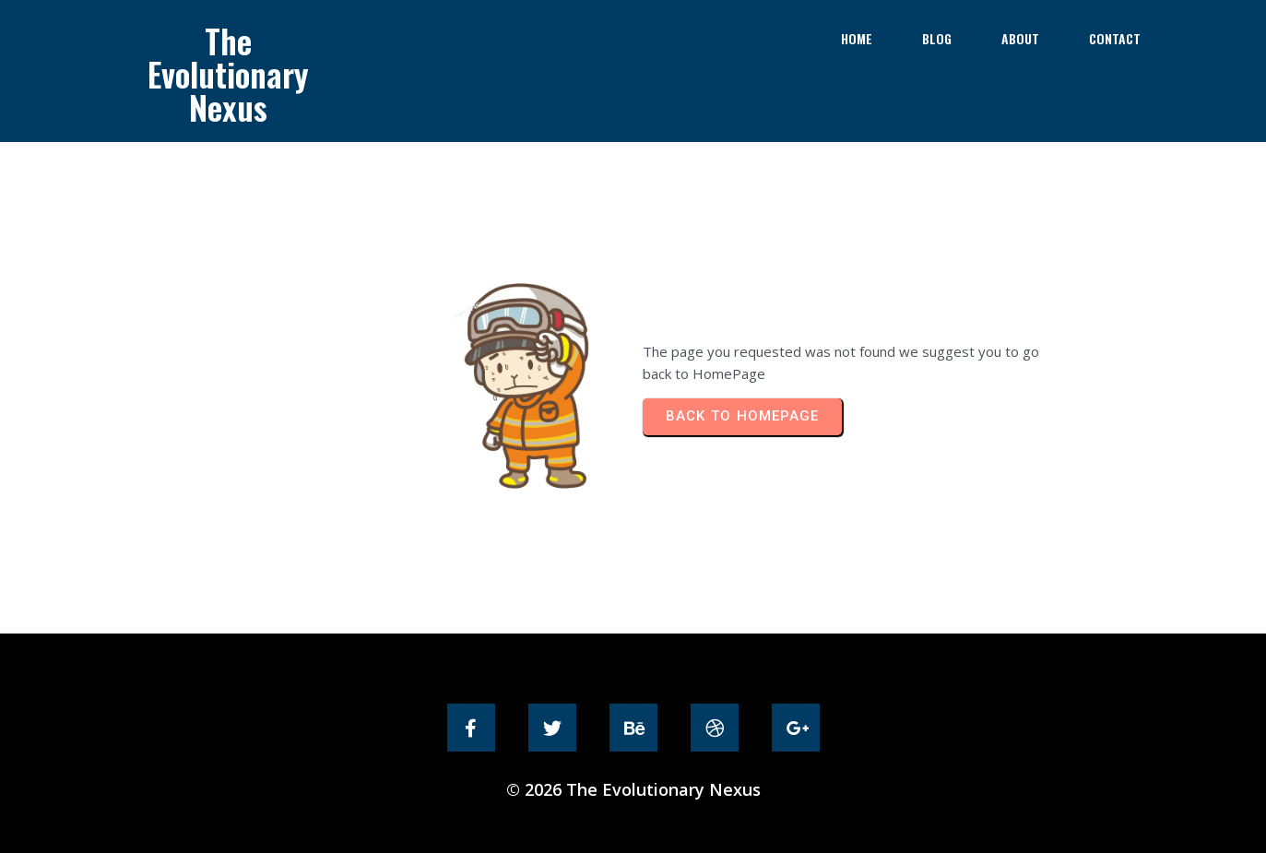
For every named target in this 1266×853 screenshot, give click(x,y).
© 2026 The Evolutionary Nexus (633, 789)
